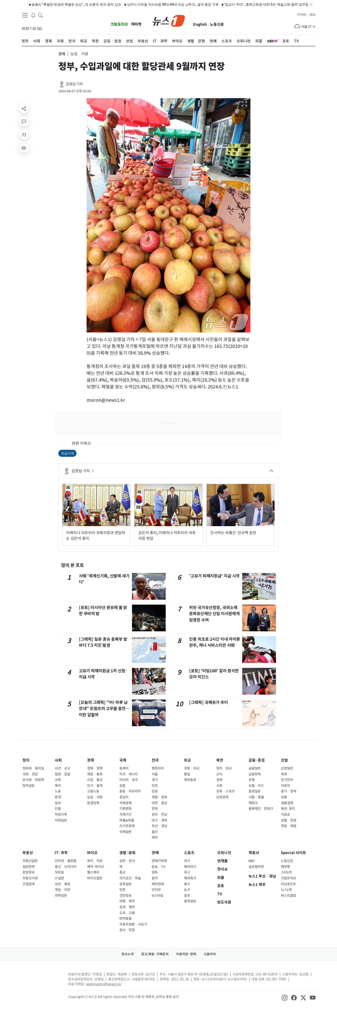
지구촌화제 (127, 826)
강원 (155, 791)
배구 (187, 884)
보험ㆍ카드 (256, 786)
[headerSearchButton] (40, 15)
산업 (284, 760)
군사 (219, 774)
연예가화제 (159, 861)
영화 (155, 872)
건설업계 (28, 884)
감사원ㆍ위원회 (33, 780)
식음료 (285, 814)
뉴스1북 (286, 890)
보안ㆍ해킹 (62, 884)
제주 (155, 837)
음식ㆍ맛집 (127, 930)
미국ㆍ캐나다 (128, 774)
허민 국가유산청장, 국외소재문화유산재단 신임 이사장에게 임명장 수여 (214, 614)
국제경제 (125, 803)
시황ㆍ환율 (256, 797)
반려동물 (125, 918)
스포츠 (189, 852)
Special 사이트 (293, 852)
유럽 (122, 786)
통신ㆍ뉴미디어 (65, 867)
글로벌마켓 (256, 867)
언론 (122, 890)
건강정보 (125, 895)
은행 (252, 780)
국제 (122, 760)
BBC (252, 861)
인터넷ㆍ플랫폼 (65, 861)
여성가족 (61, 814)
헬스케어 (93, 872)
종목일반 (190, 901)
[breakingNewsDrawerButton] (33, 15)
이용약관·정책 (186, 954)
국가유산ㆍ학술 (130, 878)
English (200, 24)
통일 (187, 774)
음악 (155, 878)
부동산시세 (30, 878)
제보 (312, 15)
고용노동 (93, 791)
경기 (155, 780)
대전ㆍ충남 (159, 803)
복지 (58, 786)
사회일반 (61, 820)
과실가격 (67, 453)
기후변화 (125, 809)
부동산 (27, 852)
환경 (58, 797)
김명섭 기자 (74, 84)
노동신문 (217, 24)
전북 (155, 809)
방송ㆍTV (158, 867)
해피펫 (136, 24)
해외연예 (158, 884)
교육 (58, 780)
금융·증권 (257, 760)
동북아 (123, 768)
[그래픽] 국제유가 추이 (208, 702)
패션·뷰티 (288, 809)
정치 (25, 760)
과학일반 (61, 895)
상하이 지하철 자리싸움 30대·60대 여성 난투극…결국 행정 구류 (162, 4)
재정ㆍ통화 (95, 774)
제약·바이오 (95, 867)
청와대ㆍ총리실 (33, 768)
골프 (187, 895)
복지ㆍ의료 (95, 861)
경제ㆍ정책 (95, 768)
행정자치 (158, 768)
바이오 (92, 852)
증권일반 (255, 791)
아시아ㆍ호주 (128, 780)
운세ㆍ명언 (127, 907)
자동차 (285, 786)
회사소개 (127, 954)
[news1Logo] (41, 978)
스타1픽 (286, 872)
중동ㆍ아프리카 (130, 791)
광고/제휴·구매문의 (154, 954)
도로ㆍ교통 (127, 913)
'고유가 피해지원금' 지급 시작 (214, 576)
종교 (122, 872)
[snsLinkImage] (284, 997)
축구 (187, 872)
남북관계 (222, 797)
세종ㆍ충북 (159, 797)
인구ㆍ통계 (95, 786)
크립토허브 (119, 24)
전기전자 (287, 780)
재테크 (253, 803)
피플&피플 (126, 820)
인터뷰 (156, 890)
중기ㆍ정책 (288, 791)
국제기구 (125, 814)
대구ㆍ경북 (159, 820)
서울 (155, 774)
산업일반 (287, 768)
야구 (187, 861)
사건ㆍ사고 (62, 768)
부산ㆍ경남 (159, 826)
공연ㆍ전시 (127, 861)
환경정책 (93, 803)
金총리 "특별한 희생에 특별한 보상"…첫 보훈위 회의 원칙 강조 (66, 4)
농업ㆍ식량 (95, 797)
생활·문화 (127, 852)
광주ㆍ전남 (159, 814)
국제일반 (125, 832)
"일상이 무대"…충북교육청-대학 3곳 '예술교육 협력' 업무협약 (258, 4)
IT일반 (59, 878)
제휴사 (254, 852)
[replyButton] (24, 121)
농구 (187, 890)
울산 (155, 832)
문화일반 (125, 884)
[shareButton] (24, 108)
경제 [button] (61, 54)
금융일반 (255, 768)
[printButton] (24, 148)
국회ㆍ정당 (30, 774)
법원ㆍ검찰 (62, 774)
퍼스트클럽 (288, 895)
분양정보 (28, 872)
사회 (58, 760)
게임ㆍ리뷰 (62, 890)
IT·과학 (61, 852)
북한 (219, 760)
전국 (155, 760)
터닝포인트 (288, 884)
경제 (90, 760)
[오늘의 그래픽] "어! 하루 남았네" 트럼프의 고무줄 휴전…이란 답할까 (104, 709)
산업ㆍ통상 (95, 780)
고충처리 (210, 954)
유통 (284, 797)
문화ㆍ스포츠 (225, 791)
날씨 (58, 803)
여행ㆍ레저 (127, 901)
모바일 (59, 872)
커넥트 (301, 15)
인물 (58, 809)
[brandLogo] (168, 20)
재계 (284, 774)
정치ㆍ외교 (224, 768)
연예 (155, 852)
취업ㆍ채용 (288, 826)
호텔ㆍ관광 (288, 820)
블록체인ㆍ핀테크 (261, 809)
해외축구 (190, 878)
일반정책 (28, 867)
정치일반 (28, 786)
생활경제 (287, 803)
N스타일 (157, 895)
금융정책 (255, 774)
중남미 (123, 797)
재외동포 (190, 780)
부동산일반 (30, 861)
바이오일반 (94, 878)
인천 (155, 786)
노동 (58, 791)
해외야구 (190, 867)
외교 (187, 760)
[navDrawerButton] (25, 15)
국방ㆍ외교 (191, 768)
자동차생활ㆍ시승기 (133, 924)
